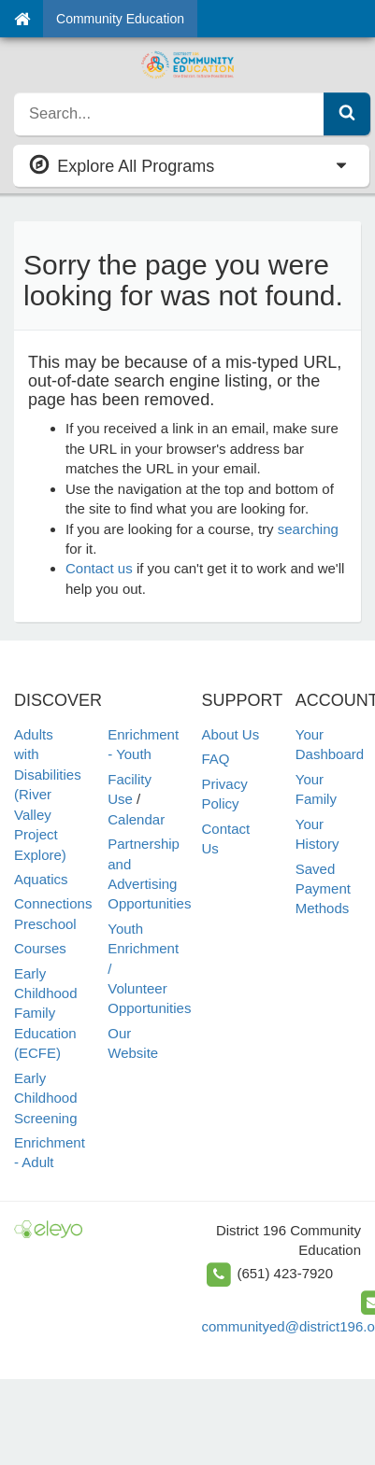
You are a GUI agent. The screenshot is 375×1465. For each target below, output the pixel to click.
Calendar (136, 819)
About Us (231, 734)
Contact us (99, 568)
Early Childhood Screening (46, 1098)
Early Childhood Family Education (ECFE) (46, 1013)
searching (308, 529)
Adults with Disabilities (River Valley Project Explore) (47, 794)
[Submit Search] (347, 113)
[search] (169, 113)
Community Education (120, 18)
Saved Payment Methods (323, 889)
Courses (40, 948)
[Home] (22, 18)
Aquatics (41, 879)
